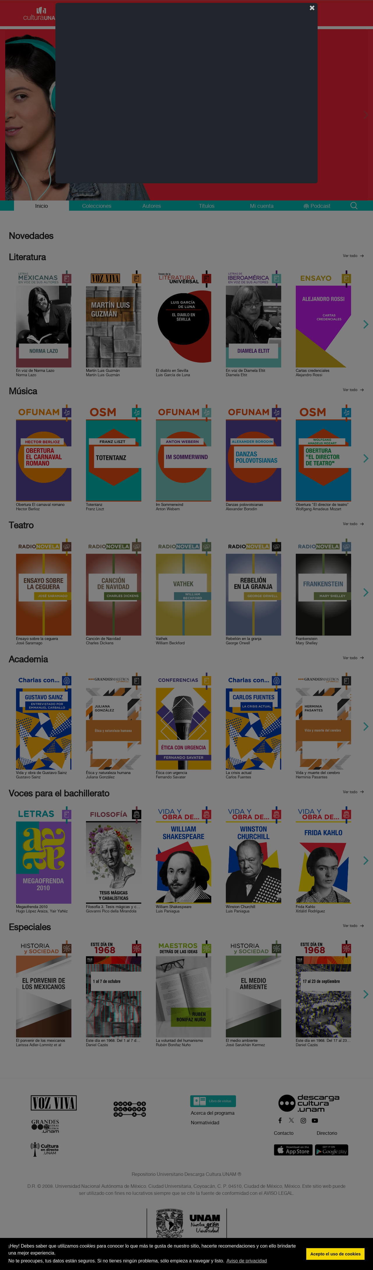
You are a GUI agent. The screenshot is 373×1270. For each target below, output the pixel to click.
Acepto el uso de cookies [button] (335, 1254)
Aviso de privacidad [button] (246, 1260)
